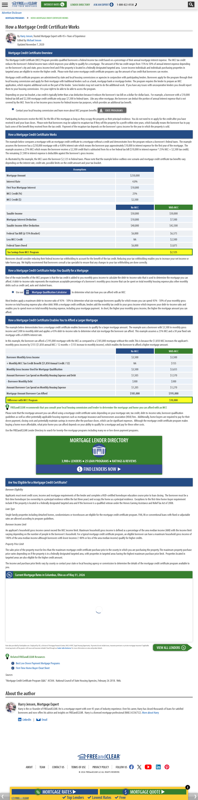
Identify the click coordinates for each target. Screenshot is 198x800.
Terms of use (78, 767)
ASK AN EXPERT (101, 4)
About (29, 767)
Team (42, 767)
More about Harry (150, 712)
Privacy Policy (101, 767)
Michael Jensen (34, 40)
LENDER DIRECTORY (80, 4)
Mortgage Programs (14, 18)
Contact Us (58, 767)
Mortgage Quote (143, 791)
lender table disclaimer (64, 648)
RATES (53, 4)
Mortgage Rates (54, 791)
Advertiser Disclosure (12, 12)
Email (44, 719)
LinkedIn (26, 719)
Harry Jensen (26, 36)
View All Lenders (172, 647)
